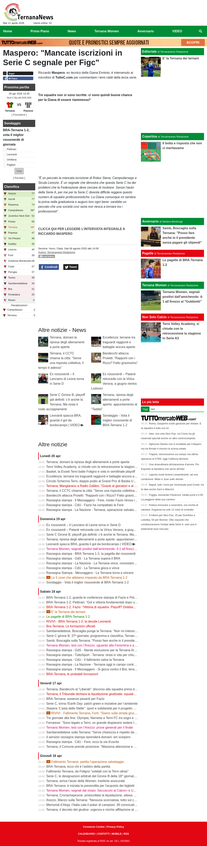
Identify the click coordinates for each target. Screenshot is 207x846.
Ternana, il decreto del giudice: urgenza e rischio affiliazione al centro (95, 809)
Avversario (150, 221)
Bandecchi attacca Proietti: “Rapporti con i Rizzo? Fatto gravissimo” (120, 358)
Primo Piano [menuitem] (39, 31)
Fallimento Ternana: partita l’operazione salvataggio (85, 761)
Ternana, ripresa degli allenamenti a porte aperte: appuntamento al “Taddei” (99, 539)
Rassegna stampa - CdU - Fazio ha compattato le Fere (85, 505)
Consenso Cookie (93, 826)
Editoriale (149, 51)
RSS (126, 833)
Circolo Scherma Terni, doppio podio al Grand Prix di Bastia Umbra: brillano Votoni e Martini (111, 481)
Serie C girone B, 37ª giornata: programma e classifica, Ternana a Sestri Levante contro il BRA (113, 635)
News (52, 248)
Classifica (11, 186)
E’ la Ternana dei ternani (66, 612)
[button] (19, 171)
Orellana (12, 159)
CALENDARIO (86, 833)
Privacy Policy (115, 826)
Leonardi (12, 154)
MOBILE (117, 833)
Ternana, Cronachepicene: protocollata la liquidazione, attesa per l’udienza (98, 795)
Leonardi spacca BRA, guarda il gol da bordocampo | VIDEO (65, 420)
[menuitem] (200, 31)
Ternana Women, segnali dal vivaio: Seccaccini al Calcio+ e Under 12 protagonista (104, 790)
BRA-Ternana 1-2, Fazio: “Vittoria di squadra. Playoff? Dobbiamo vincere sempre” (103, 607)
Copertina (149, 136)
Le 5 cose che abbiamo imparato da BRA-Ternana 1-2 (86, 577)
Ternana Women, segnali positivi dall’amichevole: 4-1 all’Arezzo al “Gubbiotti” (100, 549)
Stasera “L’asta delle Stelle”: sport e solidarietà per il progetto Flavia (94, 708)
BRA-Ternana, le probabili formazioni (72, 674)
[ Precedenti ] (19, 114)
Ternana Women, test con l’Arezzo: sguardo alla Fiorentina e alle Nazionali (98, 645)
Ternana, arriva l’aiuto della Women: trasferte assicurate (85, 781)
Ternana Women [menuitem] (106, 31)
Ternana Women (154, 285)
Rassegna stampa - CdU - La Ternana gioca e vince (82, 568)
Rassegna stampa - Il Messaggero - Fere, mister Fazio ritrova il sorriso (96, 500)
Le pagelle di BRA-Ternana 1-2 (68, 616)
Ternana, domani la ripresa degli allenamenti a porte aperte (67, 342)
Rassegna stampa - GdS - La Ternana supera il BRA (83, 558)
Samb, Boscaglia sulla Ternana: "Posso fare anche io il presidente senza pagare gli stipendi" (111, 640)
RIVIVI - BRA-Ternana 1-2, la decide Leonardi (78, 621)
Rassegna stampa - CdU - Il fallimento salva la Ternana (85, 659)
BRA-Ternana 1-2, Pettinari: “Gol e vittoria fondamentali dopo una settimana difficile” (105, 602)
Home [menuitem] (7, 31)
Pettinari (11, 149)
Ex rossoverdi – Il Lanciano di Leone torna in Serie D (67, 378)
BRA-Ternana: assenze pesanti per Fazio (75, 698)
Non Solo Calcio (154, 317)
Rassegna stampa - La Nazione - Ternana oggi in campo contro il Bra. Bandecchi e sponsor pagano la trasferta (124, 664)
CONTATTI (103, 833)
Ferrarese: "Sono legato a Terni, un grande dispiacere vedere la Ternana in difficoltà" (105, 722)
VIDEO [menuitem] (177, 31)
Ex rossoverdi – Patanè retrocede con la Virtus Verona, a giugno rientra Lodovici (102, 529)
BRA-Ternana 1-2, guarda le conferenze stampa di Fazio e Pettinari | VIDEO (100, 597)
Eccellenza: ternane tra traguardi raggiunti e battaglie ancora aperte (119, 342)
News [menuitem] (72, 31)
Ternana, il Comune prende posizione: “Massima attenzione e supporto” (96, 746)
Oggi (145, 409)
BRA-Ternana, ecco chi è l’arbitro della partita (78, 766)
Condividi (49, 267)
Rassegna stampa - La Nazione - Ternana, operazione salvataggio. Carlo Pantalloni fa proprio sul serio (118, 510)
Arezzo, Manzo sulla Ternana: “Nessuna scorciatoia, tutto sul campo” (94, 800)
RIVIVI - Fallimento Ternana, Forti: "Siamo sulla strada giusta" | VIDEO (98, 713)
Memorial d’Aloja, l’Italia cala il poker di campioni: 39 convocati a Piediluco (98, 805)
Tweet (71, 267)
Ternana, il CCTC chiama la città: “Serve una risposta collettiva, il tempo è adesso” (104, 490)
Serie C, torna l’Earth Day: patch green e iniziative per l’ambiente (92, 703)
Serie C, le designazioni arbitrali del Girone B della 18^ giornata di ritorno (97, 776)
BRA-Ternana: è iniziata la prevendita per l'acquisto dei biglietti (90, 785)
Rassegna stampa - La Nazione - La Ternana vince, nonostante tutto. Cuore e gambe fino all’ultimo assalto (121, 563)
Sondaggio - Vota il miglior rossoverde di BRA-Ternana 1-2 (117, 420)
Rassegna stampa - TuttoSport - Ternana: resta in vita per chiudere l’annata (99, 655)
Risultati (19, 177)
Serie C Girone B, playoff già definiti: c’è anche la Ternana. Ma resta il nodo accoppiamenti (110, 534)
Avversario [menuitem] (145, 31)
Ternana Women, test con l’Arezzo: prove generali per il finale (89, 727)
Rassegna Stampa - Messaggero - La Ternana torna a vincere (90, 572)
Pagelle (147, 253)
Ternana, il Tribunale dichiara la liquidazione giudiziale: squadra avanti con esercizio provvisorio (113, 694)
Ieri (153, 409)
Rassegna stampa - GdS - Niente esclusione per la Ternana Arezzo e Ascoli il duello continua (112, 650)
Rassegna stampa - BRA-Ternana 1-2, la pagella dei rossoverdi (91, 553)
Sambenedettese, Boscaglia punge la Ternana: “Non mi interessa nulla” (96, 631)
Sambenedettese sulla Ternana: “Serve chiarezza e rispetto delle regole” (97, 732)
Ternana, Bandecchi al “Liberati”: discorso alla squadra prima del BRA (95, 689)
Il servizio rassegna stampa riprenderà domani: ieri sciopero (88, 737)
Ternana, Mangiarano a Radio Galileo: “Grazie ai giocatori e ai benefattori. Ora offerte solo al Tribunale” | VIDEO (125, 486)
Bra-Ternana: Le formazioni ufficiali (70, 626)
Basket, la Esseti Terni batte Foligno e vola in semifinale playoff (90, 471)
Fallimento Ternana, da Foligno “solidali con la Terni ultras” (87, 771)
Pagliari (11, 164)
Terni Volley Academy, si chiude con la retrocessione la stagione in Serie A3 (99, 466)
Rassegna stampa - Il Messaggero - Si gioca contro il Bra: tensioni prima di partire (104, 669)
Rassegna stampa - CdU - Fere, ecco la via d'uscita (82, 742)
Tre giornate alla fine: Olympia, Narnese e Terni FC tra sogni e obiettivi (95, 718)
